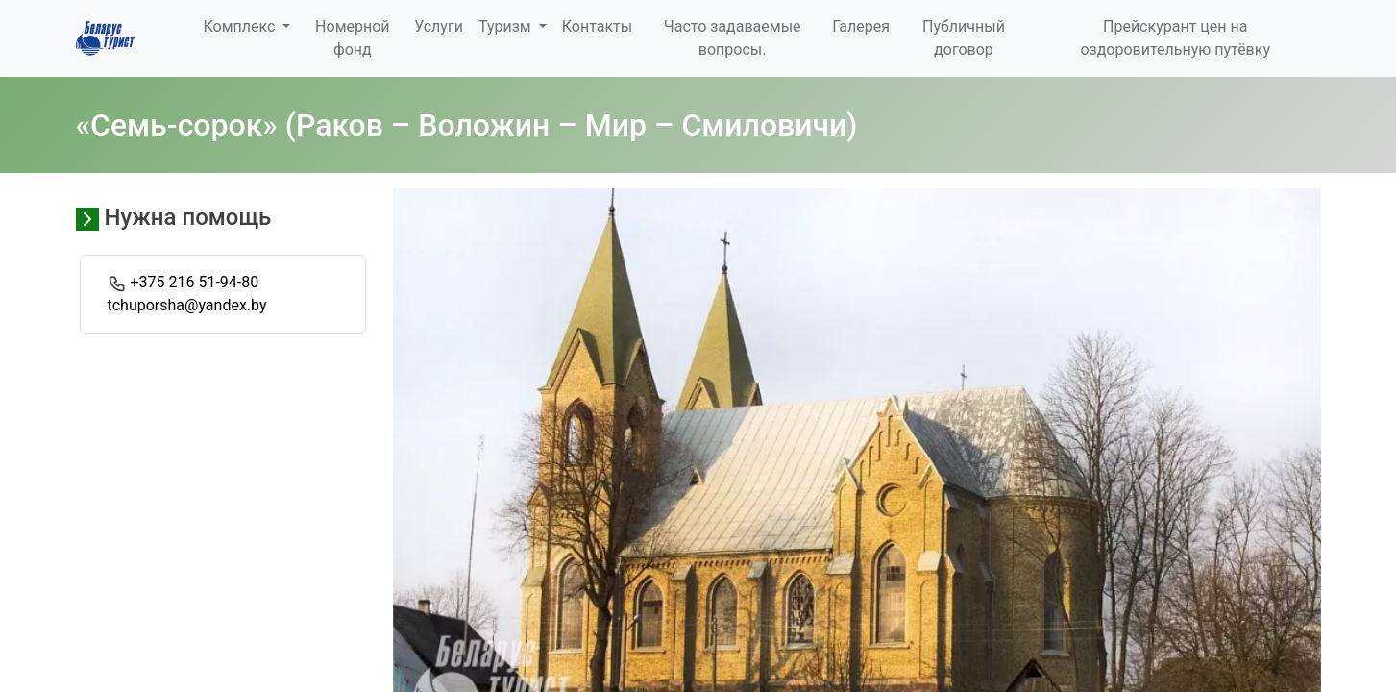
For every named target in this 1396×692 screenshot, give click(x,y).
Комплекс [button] (242, 26)
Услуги (438, 26)
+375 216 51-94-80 (194, 282)
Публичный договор (963, 38)
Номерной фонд (352, 38)
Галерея (861, 26)
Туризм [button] (506, 26)
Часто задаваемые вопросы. (732, 38)
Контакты (597, 26)
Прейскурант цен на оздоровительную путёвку (1175, 38)
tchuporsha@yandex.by (187, 305)
